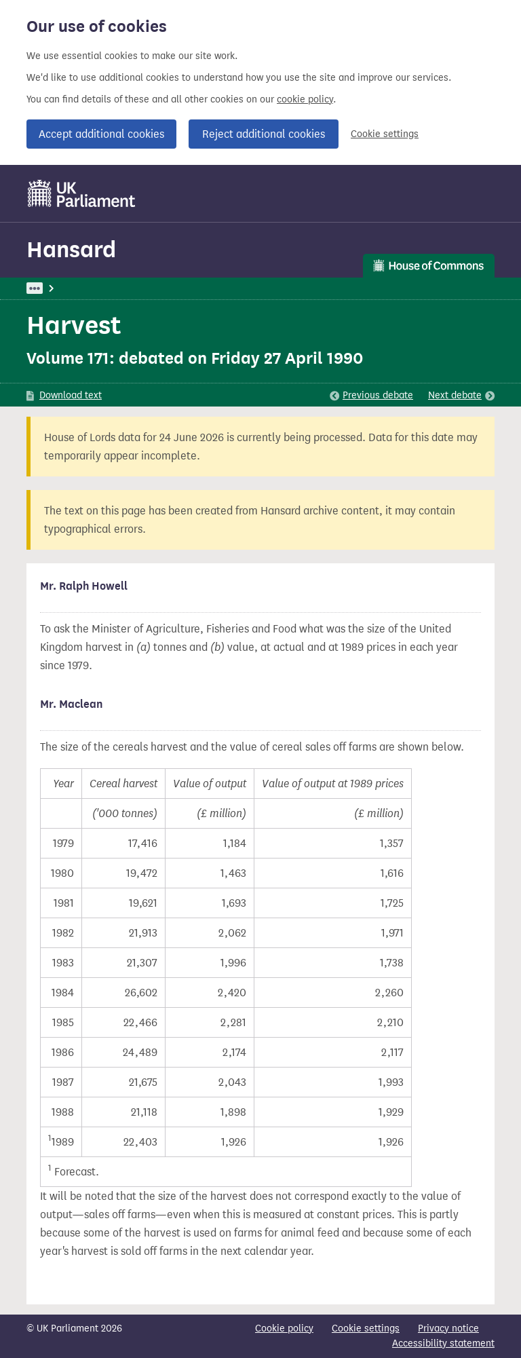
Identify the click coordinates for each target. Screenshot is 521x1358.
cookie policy (305, 99)
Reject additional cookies (263, 134)
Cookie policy (284, 1328)
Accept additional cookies (101, 134)
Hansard (71, 249)
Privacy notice (448, 1328)
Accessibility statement (443, 1343)
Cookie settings (385, 134)
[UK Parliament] (81, 193)
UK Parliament (57, 288)
